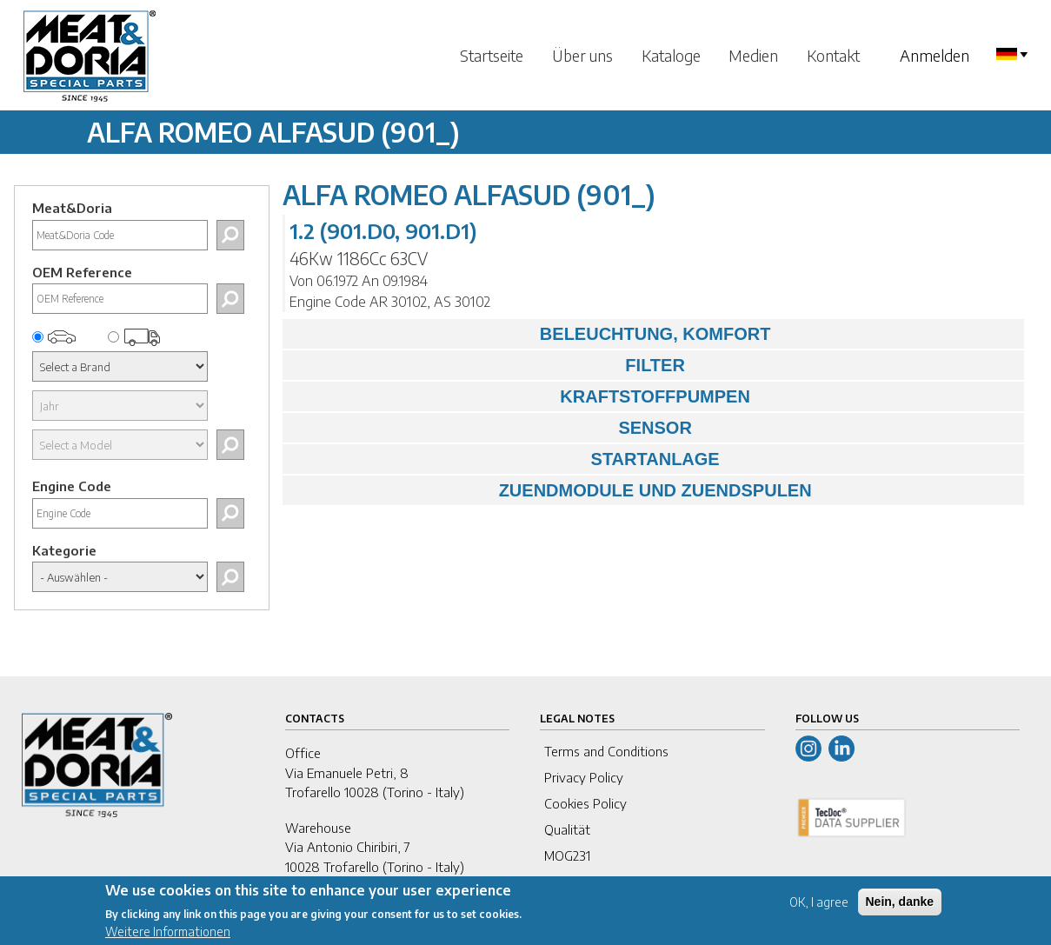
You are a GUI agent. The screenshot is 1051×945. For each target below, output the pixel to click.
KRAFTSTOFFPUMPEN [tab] (520, 396)
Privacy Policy (583, 777)
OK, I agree (818, 909)
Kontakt (833, 55)
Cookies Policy (585, 803)
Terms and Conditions (606, 751)
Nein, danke (900, 908)
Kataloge (671, 55)
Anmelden (934, 55)
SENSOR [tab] (491, 427)
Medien (753, 55)
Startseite (491, 55)
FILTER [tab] (488, 365)
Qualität (567, 829)
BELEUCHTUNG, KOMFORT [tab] (530, 333)
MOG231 (567, 855)
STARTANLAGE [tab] (505, 459)
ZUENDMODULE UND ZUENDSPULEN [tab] (551, 490)
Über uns (582, 55)
